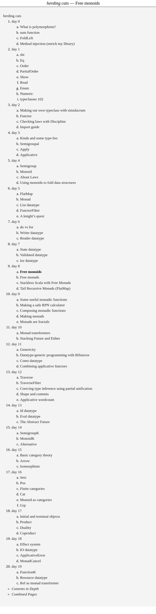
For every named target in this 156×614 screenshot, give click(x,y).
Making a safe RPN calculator (42, 305)
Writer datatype (31, 233)
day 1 (16, 49)
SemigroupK (29, 433)
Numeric (26, 93)
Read (24, 82)
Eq (22, 60)
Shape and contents (34, 394)
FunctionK (28, 572)
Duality (25, 527)
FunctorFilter (30, 210)
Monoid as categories (36, 500)
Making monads (32, 316)
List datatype (29, 205)
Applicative (28, 155)
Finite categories (32, 488)
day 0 (16, 21)
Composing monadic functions (43, 310)
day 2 (16, 105)
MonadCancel (30, 561)
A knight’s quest (32, 216)
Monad (25, 199)
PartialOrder (29, 71)
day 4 (16, 160)
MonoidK (27, 438)
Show (24, 77)
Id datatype (28, 410)
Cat (22, 494)
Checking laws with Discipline (43, 121)
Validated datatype (33, 255)
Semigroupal (29, 144)
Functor (26, 116)
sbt (22, 54)
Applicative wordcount (37, 400)
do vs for (26, 227)
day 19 (17, 566)
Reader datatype (32, 238)
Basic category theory (36, 455)
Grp (23, 505)
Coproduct (28, 533)
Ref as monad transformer (39, 583)
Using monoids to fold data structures (48, 182)
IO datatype (29, 550)
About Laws (29, 177)
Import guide (29, 127)
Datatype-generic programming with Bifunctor (55, 355)
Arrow (25, 461)
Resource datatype (33, 577)
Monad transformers (35, 333)
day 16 (17, 472)
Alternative (28, 444)
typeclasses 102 (31, 99)
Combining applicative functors (43, 366)
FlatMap (26, 194)
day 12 (17, 372)
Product (26, 522)
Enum (24, 88)
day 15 (17, 449)
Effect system (30, 544)
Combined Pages (24, 594)
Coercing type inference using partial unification (56, 388)
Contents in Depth (25, 589)
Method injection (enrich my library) (47, 44)
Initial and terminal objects (40, 516)
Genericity (28, 349)
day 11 (17, 344)
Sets (23, 477)
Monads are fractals (34, 322)
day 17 (17, 511)
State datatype (30, 249)
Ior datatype (29, 260)
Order (24, 66)
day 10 (17, 327)
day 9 (16, 294)
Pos (22, 483)
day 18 (17, 538)
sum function (29, 32)
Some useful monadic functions (43, 299)
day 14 (17, 427)
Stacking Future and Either (40, 338)
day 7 (16, 244)
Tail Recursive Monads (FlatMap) (45, 288)
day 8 (16, 266)
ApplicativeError (32, 555)
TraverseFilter (30, 383)
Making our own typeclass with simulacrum (52, 110)
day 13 (17, 405)
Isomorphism (30, 466)
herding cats (12, 16)
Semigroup (28, 166)
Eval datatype (30, 416)
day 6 (16, 221)
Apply (24, 149)
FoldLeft (26, 38)
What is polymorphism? (38, 27)
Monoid (26, 171)
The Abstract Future (35, 422)
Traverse (26, 377)
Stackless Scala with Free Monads (45, 283)
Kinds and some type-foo (38, 138)
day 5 (16, 188)
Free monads (29, 277)
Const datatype (31, 361)
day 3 (16, 132)
